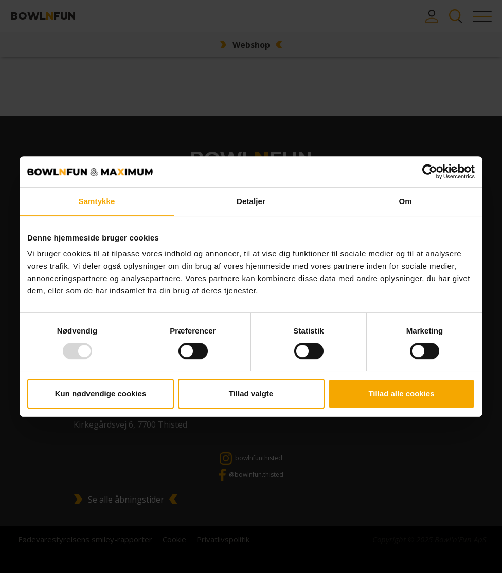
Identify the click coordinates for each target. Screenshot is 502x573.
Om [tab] (405, 201)
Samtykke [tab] (97, 201)
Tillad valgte (251, 393)
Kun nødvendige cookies (101, 393)
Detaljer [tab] (251, 201)
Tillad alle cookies (401, 393)
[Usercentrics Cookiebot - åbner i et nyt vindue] (430, 171)
